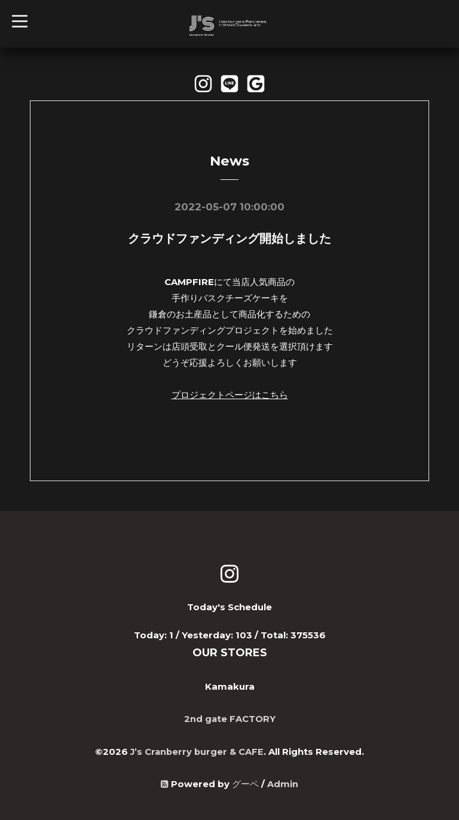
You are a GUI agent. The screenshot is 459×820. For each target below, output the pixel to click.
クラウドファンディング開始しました (229, 238)
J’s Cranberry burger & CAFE (197, 749)
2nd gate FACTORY (229, 717)
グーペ (245, 782)
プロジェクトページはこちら (230, 394)
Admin (282, 782)
